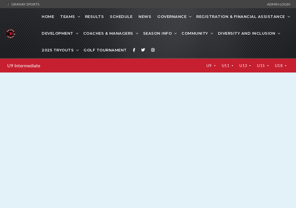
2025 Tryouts (58, 50)
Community (195, 33)
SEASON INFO (157, 33)
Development (57, 33)
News (144, 16)
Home (48, 16)
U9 (209, 65)
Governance (171, 16)
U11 (226, 65)
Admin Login (278, 4)
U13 (243, 65)
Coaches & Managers (108, 33)
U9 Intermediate (23, 65)
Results (94, 16)
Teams (67, 16)
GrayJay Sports (23, 4)
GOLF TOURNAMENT (105, 50)
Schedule (121, 16)
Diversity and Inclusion (246, 33)
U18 (279, 65)
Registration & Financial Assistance (240, 16)
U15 (261, 65)
